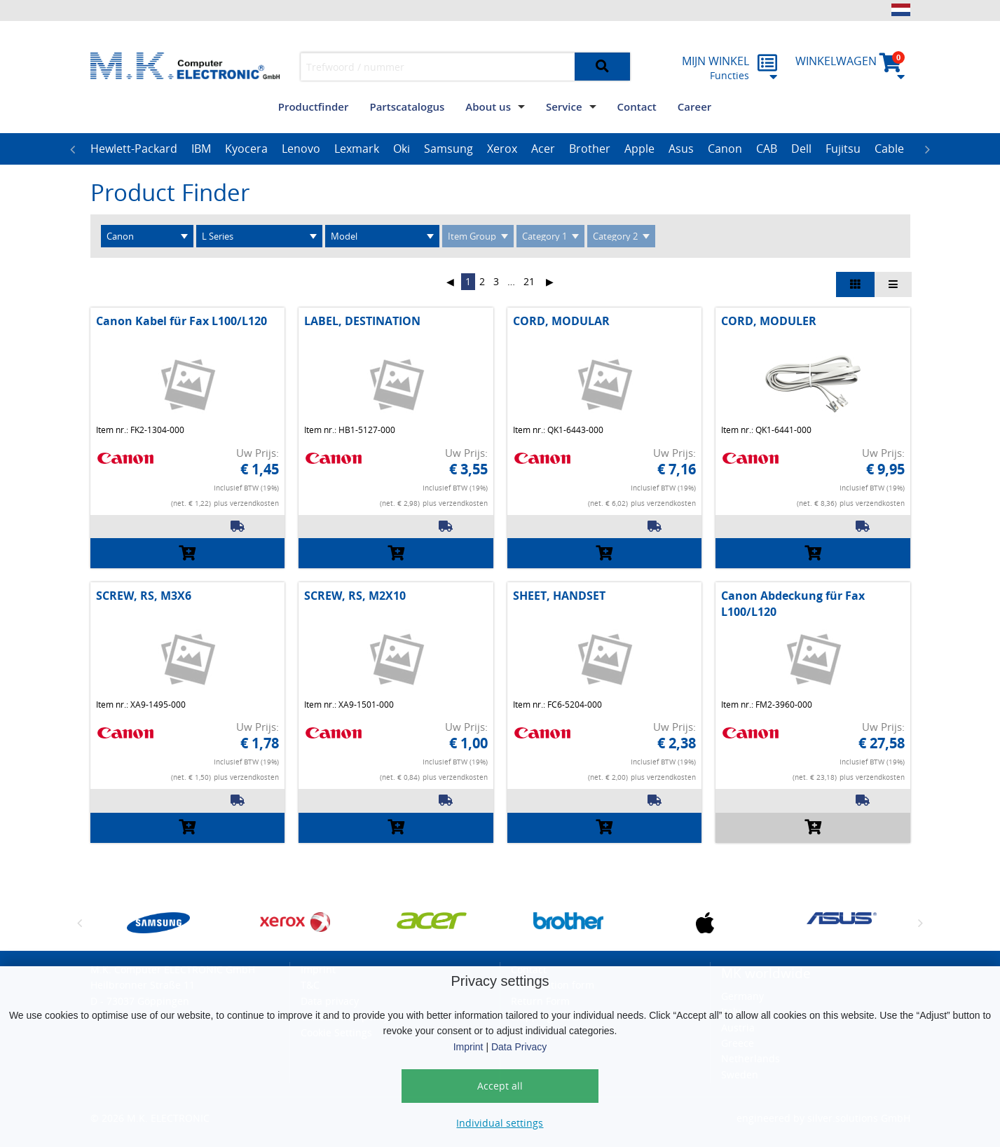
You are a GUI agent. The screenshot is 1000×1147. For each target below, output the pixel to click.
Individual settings (499, 1122)
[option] (133, 149)
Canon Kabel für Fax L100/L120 (181, 321)
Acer (543, 148)
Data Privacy (519, 1046)
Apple (639, 148)
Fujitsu (843, 148)
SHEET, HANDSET (559, 595)
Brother (589, 148)
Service (564, 106)
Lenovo (301, 148)
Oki (401, 148)
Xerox (502, 148)
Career (694, 106)
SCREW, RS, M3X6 (143, 595)
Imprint (468, 1046)
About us (488, 106)
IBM (201, 148)
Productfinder (313, 106)
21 (529, 281)
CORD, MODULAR (561, 321)
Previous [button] (73, 149)
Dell (801, 148)
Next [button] (928, 149)
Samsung (448, 148)
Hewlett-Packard (133, 148)
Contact (637, 106)
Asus (681, 148)
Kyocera (246, 148)
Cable (889, 148)
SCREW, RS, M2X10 (355, 595)
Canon (725, 148)
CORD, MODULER (768, 321)
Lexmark (356, 148)
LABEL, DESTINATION (362, 321)
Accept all (500, 1085)
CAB (766, 148)
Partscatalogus (406, 106)
